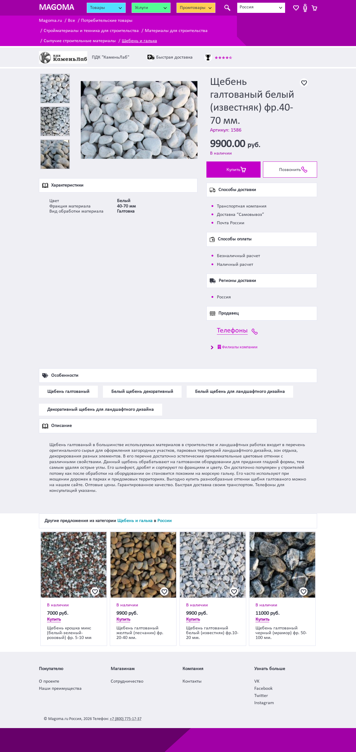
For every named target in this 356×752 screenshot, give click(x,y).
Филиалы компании (237, 347)
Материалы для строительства (176, 30)
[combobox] (261, 8)
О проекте (49, 681)
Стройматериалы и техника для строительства (91, 30)
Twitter (261, 695)
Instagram (264, 703)
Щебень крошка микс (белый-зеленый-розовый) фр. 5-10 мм (69, 633)
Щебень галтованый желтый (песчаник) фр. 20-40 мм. (139, 633)
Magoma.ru (50, 20)
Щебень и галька (139, 41)
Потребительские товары (107, 20)
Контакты (192, 681)
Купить (233, 169)
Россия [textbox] (247, 7)
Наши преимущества (60, 688)
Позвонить (290, 169)
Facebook (263, 688)
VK (256, 681)
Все (71, 20)
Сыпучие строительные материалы (80, 41)
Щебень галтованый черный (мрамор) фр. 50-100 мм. (281, 633)
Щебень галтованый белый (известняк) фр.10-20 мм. (212, 633)
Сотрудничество (127, 681)
